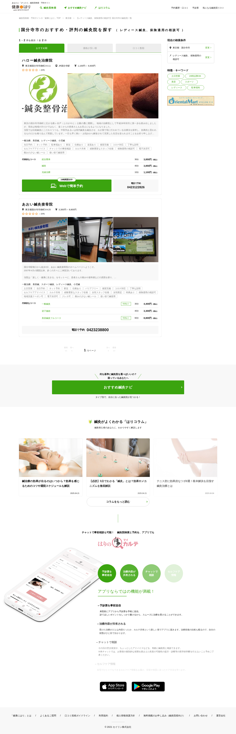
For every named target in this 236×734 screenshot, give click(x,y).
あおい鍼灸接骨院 (37, 204)
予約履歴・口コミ (179, 8)
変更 (207, 48)
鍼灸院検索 (50, 7)
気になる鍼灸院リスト (213, 8)
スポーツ (189, 82)
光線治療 (46, 172)
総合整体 (46, 159)
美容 (173, 82)
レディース (176, 87)
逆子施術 (46, 311)
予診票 (195, 8)
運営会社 (220, 715)
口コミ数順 (138, 48)
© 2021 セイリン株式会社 (118, 727)
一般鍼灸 (46, 304)
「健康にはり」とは (21, 715)
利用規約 (103, 715)
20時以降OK (195, 76)
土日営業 (175, 76)
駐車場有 (195, 87)
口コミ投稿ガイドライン (77, 715)
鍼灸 (44, 166)
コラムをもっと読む (118, 501)
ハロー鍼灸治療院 (37, 60)
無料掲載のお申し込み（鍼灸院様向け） (164, 715)
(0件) (43, 70)
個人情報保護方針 (125, 715)
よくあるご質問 (48, 715)
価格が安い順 (90, 48)
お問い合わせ (201, 715)
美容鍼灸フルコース (51, 318)
